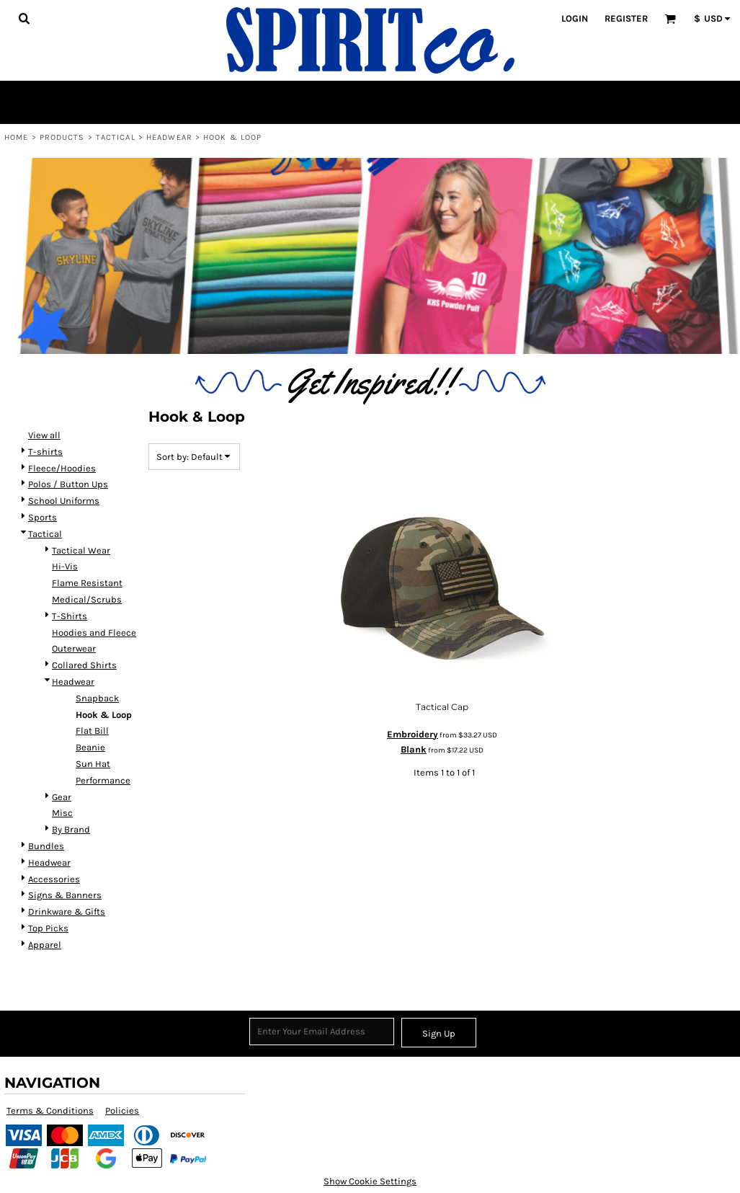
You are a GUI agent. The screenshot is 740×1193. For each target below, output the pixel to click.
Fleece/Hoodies (62, 468)
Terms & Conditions (50, 1110)
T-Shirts (69, 616)
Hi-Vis (65, 566)
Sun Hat (93, 763)
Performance (103, 780)
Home (16, 137)
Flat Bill (92, 730)
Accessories (54, 879)
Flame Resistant (87, 582)
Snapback (97, 698)
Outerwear (74, 648)
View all (44, 435)
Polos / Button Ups (68, 484)
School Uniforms (63, 500)
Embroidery (412, 734)
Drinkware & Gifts (66, 911)
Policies (122, 1110)
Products (62, 137)
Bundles (46, 846)
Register (626, 18)
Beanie (90, 747)
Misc (62, 812)
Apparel (44, 944)
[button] (24, 18)
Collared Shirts (84, 665)
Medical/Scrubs (87, 599)
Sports (42, 517)
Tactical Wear (81, 550)
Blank (414, 749)
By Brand (71, 829)
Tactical (115, 137)
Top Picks (48, 928)
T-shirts (45, 451)
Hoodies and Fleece (94, 632)
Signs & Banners (65, 895)
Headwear (169, 137)
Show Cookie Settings (370, 1181)
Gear (61, 796)
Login (574, 18)
